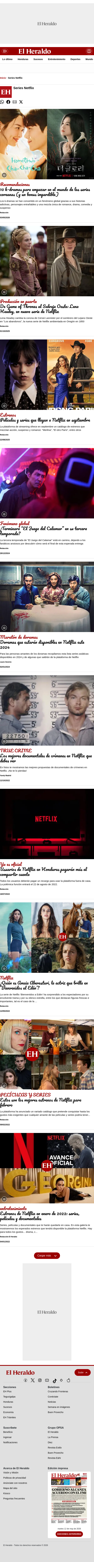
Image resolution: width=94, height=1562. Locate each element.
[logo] (31, 1372)
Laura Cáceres (6, 662)
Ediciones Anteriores (69, 1534)
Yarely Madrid (5, 776)
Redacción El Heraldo (8, 1237)
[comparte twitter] (21, 102)
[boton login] (89, 51)
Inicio (3, 78)
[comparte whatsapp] (2, 102)
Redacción (4, 213)
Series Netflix (15, 78)
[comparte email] (15, 102)
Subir (82, 1372)
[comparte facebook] (8, 102)
